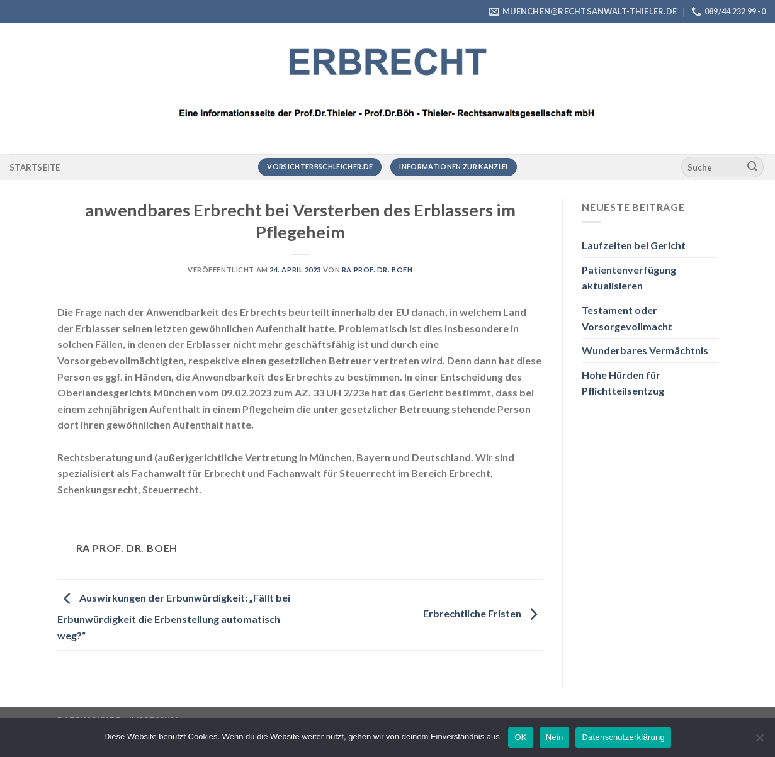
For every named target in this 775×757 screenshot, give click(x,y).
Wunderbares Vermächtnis (645, 350)
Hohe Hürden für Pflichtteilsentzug (623, 383)
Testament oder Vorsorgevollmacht (627, 318)
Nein (554, 737)
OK (520, 737)
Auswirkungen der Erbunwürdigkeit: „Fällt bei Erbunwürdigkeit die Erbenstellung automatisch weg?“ (173, 616)
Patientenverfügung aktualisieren (629, 278)
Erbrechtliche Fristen (483, 614)
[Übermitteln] (752, 167)
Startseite (34, 167)
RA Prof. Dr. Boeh (377, 270)
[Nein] (759, 741)
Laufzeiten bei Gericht (634, 245)
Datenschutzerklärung (623, 737)
